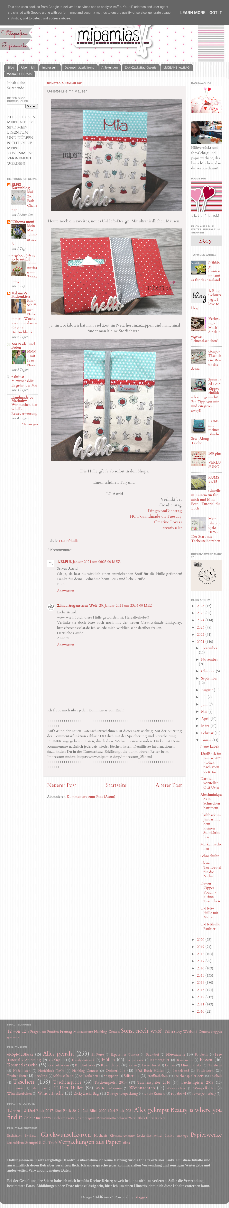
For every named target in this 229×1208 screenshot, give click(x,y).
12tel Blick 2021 (120, 1110)
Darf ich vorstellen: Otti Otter (210, 783)
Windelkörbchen (19, 1093)
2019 (201, 946)
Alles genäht (58, 1054)
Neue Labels (210, 746)
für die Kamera (154, 1093)
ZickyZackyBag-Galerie (140, 67)
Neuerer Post (61, 785)
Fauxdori (152, 1054)
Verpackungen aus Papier (89, 1142)
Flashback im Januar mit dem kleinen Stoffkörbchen (210, 826)
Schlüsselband (63, 1076)
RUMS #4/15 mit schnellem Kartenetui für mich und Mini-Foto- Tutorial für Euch (206, 493)
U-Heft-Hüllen (69, 1088)
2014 (201, 982)
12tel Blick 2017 (40, 1110)
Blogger (140, 1197)
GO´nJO (55, 1060)
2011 (201, 1004)
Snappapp (111, 1076)
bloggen (216, 1032)
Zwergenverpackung (122, 1093)
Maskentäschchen (211, 846)
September (209, 678)
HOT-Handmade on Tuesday (156, 516)
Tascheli (216, 1076)
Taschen (23, 1082)
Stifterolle (131, 1075)
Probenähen (16, 1075)
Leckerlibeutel (151, 1065)
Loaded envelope (176, 1136)
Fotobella (201, 1054)
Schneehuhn (209, 856)
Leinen (170, 1065)
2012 (201, 997)
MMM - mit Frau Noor (31, 358)
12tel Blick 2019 (67, 1110)
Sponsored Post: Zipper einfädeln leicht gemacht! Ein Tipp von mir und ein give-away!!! (206, 395)
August (207, 690)
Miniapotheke (191, 1065)
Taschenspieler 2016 (153, 1082)
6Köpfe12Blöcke (20, 1054)
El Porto (98, 1054)
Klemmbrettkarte (122, 1135)
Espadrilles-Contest (125, 1054)
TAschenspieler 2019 (189, 1076)
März (205, 725)
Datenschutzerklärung (79, 67)
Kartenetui (185, 1060)
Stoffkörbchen (158, 1076)
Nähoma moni (22, 221)
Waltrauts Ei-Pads (19, 74)
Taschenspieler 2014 (110, 1082)
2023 (201, 627)
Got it (216, 12)
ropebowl (178, 1093)
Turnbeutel (15, 1088)
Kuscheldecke (85, 1065)
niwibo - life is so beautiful (23, 258)
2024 (201, 620)
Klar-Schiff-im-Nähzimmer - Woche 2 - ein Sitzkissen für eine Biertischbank (24, 316)
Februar (207, 733)
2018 (201, 954)
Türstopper (39, 1088)
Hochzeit (100, 1135)
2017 (201, 961)
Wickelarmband (176, 1088)
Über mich (28, 67)
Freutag (66, 1031)
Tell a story (173, 1031)
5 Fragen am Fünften (43, 1031)
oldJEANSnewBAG (177, 67)
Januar (206, 740)
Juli (204, 697)
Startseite (116, 785)
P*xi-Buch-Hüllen (149, 1070)
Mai (204, 711)
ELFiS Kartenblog (20, 186)
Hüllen (108, 1060)
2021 (201, 641)
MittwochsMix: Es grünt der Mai (24, 383)
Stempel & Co (36, 1142)
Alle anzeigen (30, 424)
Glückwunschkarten (66, 1135)
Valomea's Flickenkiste (20, 295)
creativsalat (172, 528)
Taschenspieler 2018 (197, 1082)
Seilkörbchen (88, 1076)
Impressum (49, 67)
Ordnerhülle (115, 1070)
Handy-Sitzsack (83, 1060)
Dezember (209, 648)
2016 (201, 968)
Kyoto (133, 1065)
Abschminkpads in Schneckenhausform (211, 801)
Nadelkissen (22, 1070)
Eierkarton (31, 1136)
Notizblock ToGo (51, 1070)
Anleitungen (109, 67)
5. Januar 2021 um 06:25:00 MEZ (94, 561)
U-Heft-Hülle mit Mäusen (209, 913)
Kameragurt (159, 1060)
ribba (126, 1142)
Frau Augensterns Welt (79, 605)
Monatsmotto (83, 1031)
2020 (201, 939)
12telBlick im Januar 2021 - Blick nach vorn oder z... (211, 762)
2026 (201, 606)
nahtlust (17, 377)
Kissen (206, 1060)
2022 (201, 634)
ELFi (64, 561)
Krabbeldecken (58, 1065)
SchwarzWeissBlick (131, 1118)
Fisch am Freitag (64, 1118)
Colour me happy (37, 1117)
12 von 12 (16, 1031)
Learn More (192, 12)
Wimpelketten (204, 1088)
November (209, 659)
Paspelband (181, 1070)
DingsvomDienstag (165, 511)
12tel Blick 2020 (93, 1110)
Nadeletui (214, 1065)
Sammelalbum (16, 1143)
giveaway (13, 1037)
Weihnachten (142, 1088)
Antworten (65, 590)
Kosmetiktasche (22, 1065)
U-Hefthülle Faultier (210, 926)
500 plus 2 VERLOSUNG (214, 460)
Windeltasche (50, 1093)
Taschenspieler (67, 1082)
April (205, 718)
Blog (11, 67)
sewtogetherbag (204, 1093)
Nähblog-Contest (107, 1031)
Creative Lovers (168, 522)
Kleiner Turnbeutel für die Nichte (210, 870)
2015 (201, 975)
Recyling (40, 1076)
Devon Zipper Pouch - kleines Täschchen (210, 892)
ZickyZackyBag (86, 1093)
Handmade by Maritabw (22, 399)
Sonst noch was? (141, 1031)
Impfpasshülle (135, 1060)
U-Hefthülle (69, 541)
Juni (205, 704)
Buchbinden (14, 1136)
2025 (201, 613)
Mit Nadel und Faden (23, 346)
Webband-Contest (196, 1031)
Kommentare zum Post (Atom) (91, 796)
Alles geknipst (151, 1110)
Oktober (208, 671)
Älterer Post (169, 785)
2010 (201, 1011)
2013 (201, 990)
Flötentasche (175, 1054)
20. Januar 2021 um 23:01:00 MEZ (125, 605)
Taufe (52, 1142)
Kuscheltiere (110, 1065)
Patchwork (205, 1070)
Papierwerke (206, 1135)
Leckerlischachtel (149, 1135)
